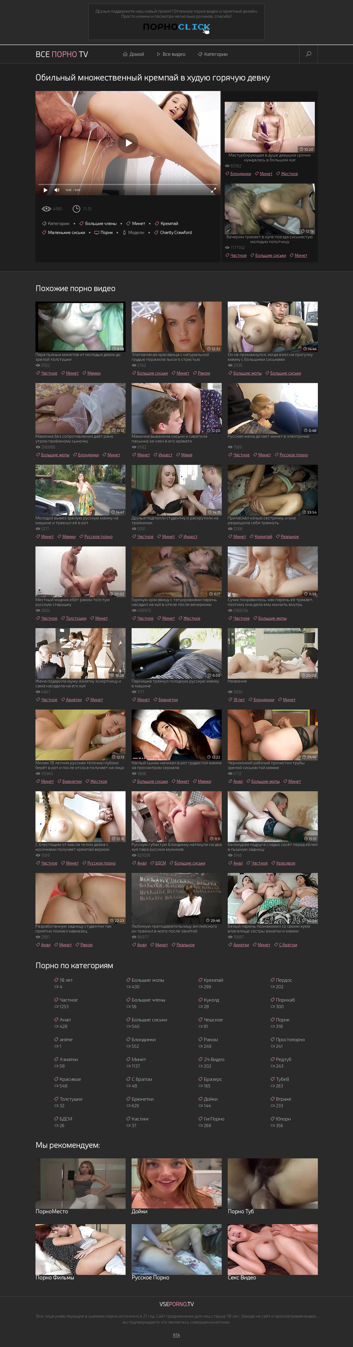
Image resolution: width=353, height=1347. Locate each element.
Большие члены (98, 223)
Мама (183, 455)
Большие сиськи (268, 255)
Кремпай (166, 223)
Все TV (61, 54)
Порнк (103, 232)
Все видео (170, 54)
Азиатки (71, 700)
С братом (285, 945)
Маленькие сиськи (63, 232)
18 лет (236, 700)
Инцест (162, 455)
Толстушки (73, 618)
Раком (201, 373)
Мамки (91, 373)
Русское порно (291, 455)
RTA (176, 1335)
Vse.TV (177, 1304)
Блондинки (238, 174)
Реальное (287, 536)
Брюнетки (165, 700)
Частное (236, 255)
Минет (135, 223)
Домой (133, 54)
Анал (235, 781)
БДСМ (158, 863)
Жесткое (286, 174)
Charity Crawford (173, 232)
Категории (212, 54)
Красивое (283, 863)
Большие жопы (245, 373)
